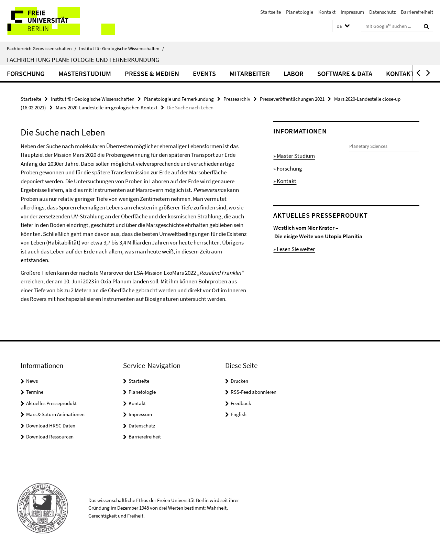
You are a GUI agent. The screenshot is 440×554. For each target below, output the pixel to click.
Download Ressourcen (50, 436)
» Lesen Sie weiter (294, 257)
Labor (294, 73)
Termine (34, 392)
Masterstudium (84, 73)
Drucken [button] (239, 381)
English (238, 414)
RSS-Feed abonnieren (253, 392)
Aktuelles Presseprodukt (51, 403)
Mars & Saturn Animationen (55, 414)
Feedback (241, 403)
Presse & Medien (152, 73)
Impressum (352, 12)
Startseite (270, 12)
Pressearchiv (236, 99)
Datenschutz (382, 12)
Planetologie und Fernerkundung (179, 99)
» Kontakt (284, 181)
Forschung (26, 73)
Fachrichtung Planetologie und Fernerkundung (83, 59)
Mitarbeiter (250, 73)
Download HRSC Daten (50, 425)
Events (204, 73)
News (32, 381)
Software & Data (344, 73)
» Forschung (287, 168)
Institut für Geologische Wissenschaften (121, 48)
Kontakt (327, 12)
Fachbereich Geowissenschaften (41, 48)
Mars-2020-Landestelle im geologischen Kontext (106, 107)
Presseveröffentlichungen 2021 (292, 99)
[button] (343, 26)
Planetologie (299, 12)
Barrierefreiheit (417, 12)
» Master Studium (294, 156)
